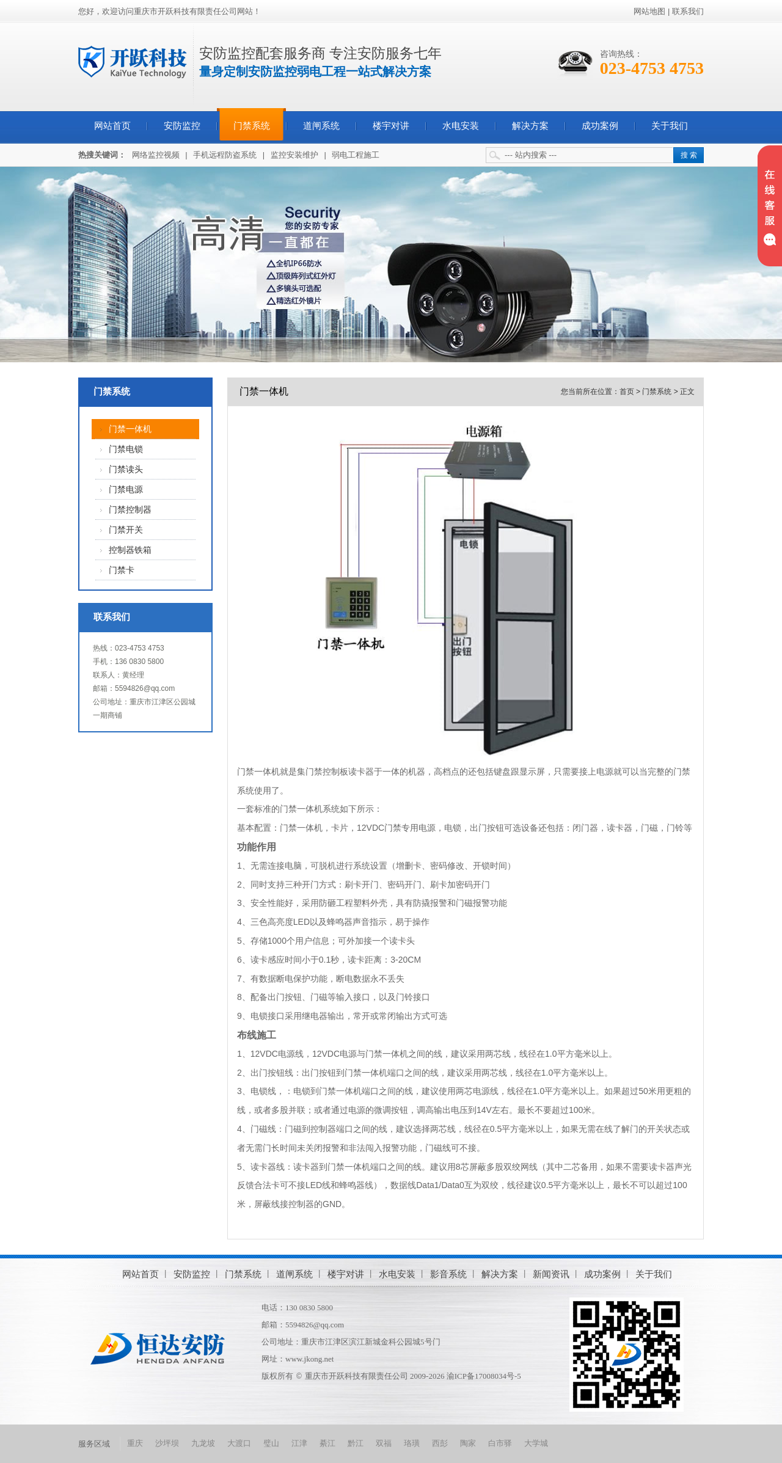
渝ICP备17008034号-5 (484, 1376)
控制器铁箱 (130, 550)
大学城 (536, 1443)
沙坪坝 (167, 1443)
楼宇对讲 (391, 126)
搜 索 (689, 155)
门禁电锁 (126, 449)
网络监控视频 (156, 154)
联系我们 (688, 11)
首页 (626, 391)
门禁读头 (126, 469)
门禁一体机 (130, 429)
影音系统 (448, 1274)
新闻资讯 (551, 1274)
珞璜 (412, 1443)
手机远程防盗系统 (225, 154)
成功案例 (600, 126)
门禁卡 (121, 570)
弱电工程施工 (355, 154)
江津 (299, 1443)
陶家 (468, 1443)
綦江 (327, 1443)
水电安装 (460, 126)
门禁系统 (251, 126)
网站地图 (649, 11)
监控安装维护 (294, 154)
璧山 (271, 1443)
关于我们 (669, 126)
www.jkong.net (309, 1358)
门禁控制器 (130, 509)
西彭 (440, 1443)
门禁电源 (126, 489)
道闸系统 (321, 126)
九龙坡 (203, 1443)
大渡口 (239, 1443)
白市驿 (500, 1443)
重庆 (135, 1443)
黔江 (356, 1443)
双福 (384, 1443)
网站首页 (112, 126)
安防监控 (182, 126)
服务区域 (94, 1443)
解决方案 (530, 126)
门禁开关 (126, 529)
